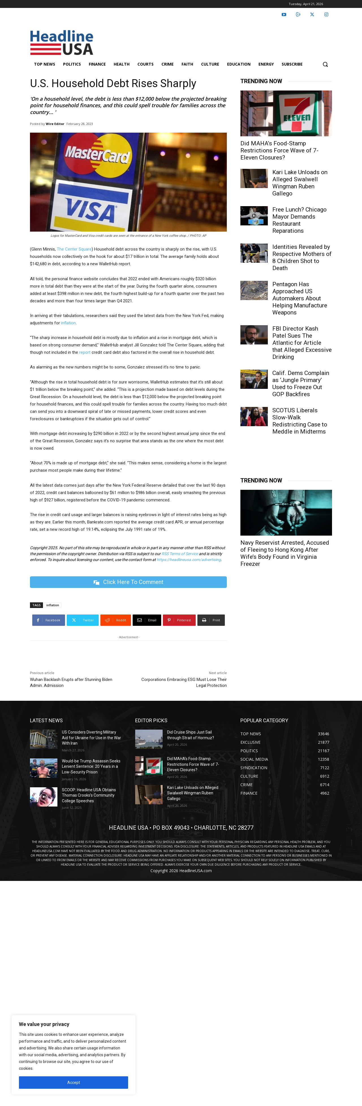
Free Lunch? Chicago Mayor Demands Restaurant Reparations (299, 220)
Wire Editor (55, 124)
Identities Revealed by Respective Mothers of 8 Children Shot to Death (302, 257)
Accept (73, 1082)
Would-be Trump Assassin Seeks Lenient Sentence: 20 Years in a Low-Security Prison (91, 766)
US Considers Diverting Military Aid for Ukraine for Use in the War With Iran (91, 737)
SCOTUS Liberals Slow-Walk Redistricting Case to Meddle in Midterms (299, 421)
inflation (68, 322)
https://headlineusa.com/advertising (189, 559)
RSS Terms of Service (179, 553)
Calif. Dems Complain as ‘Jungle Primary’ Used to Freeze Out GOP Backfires (300, 384)
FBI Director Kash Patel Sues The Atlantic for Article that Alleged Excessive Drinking (302, 342)
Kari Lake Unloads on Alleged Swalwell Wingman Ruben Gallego (299, 183)
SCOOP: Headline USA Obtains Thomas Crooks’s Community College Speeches (89, 795)
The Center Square (74, 249)
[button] (325, 64)
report (84, 352)
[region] (73, 1055)
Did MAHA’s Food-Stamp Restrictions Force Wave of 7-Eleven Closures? (279, 150)
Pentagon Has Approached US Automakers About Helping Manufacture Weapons (299, 298)
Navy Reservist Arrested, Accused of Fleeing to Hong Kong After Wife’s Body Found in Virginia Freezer (284, 553)
